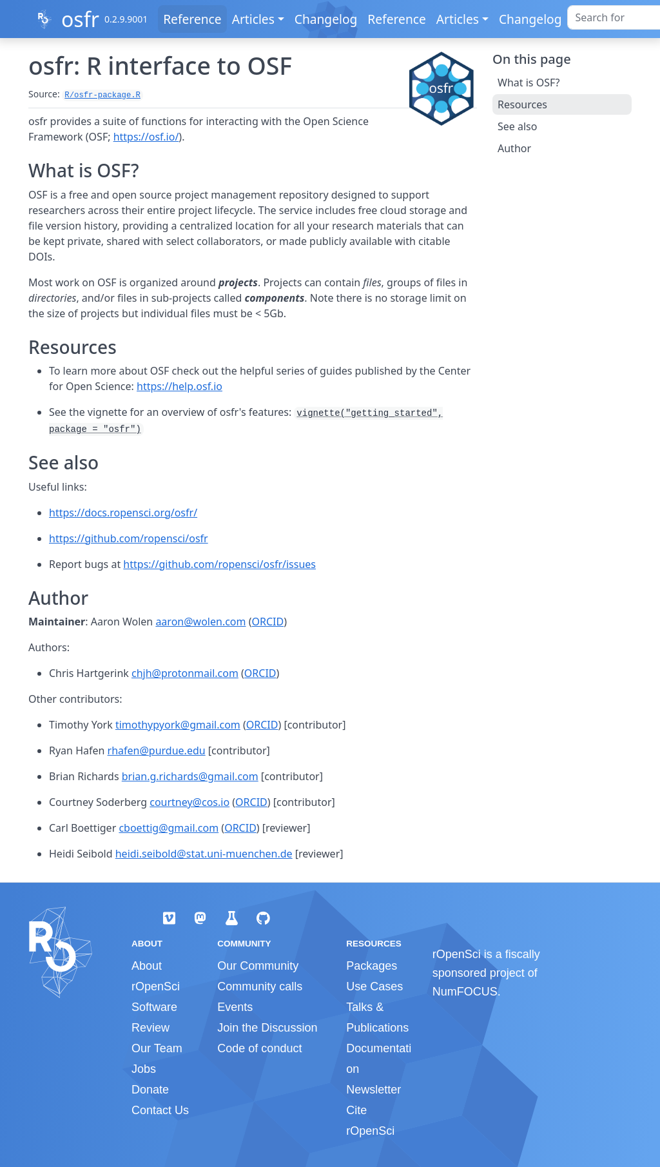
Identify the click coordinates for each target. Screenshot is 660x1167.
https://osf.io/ (146, 137)
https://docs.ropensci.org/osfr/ (123, 512)
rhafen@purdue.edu (157, 750)
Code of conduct (259, 1048)
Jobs (143, 1069)
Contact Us (160, 1110)
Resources (522, 104)
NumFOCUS (465, 991)
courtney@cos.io (189, 802)
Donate (150, 1089)
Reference (192, 19)
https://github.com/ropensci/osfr (128, 538)
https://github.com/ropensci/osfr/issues (219, 564)
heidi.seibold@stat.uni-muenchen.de (204, 854)
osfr (80, 19)
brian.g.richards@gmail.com (190, 776)
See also (517, 126)
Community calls (259, 986)
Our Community (257, 965)
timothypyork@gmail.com (177, 725)
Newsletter (373, 1089)
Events (235, 1007)
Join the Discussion (267, 1027)
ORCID (267, 621)
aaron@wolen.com (200, 621)
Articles (253, 19)
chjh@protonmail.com (184, 673)
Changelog (326, 19)
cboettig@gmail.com (168, 828)
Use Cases (374, 986)
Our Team (156, 1048)
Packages (371, 965)
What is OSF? (528, 82)
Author (514, 148)
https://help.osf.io (179, 386)
